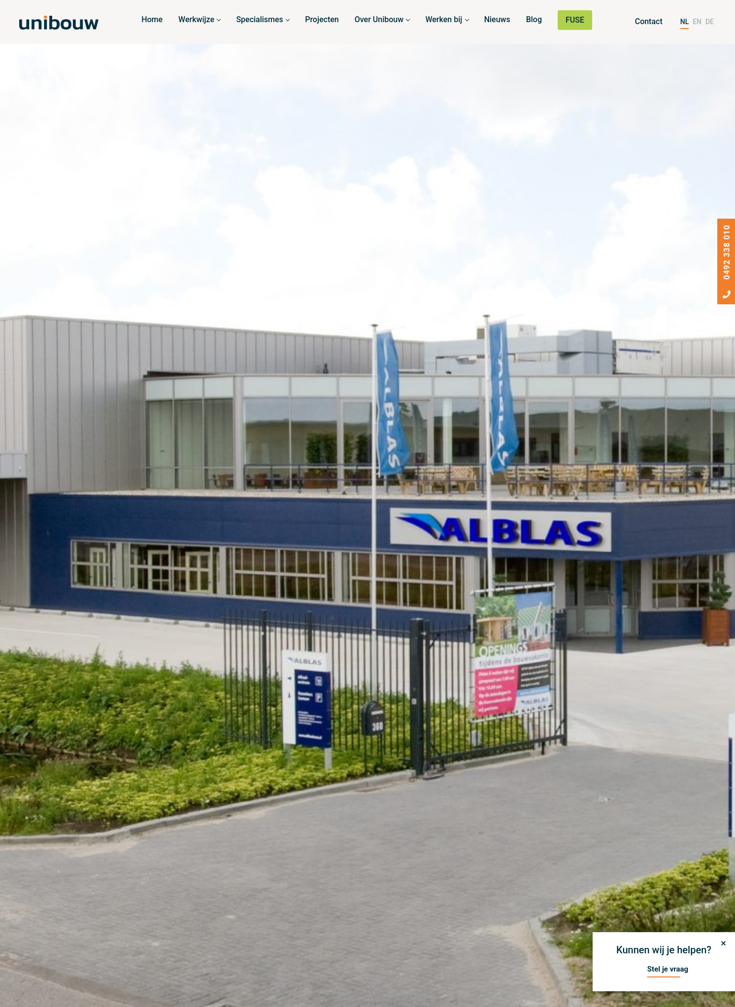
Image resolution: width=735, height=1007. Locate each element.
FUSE (575, 20)
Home (152, 19)
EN (697, 22)
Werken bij (443, 19)
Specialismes (259, 19)
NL (684, 22)
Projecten (322, 19)
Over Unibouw (379, 19)
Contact (649, 21)
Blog (534, 19)
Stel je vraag (667, 969)
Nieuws (497, 19)
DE (709, 22)
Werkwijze (196, 19)
